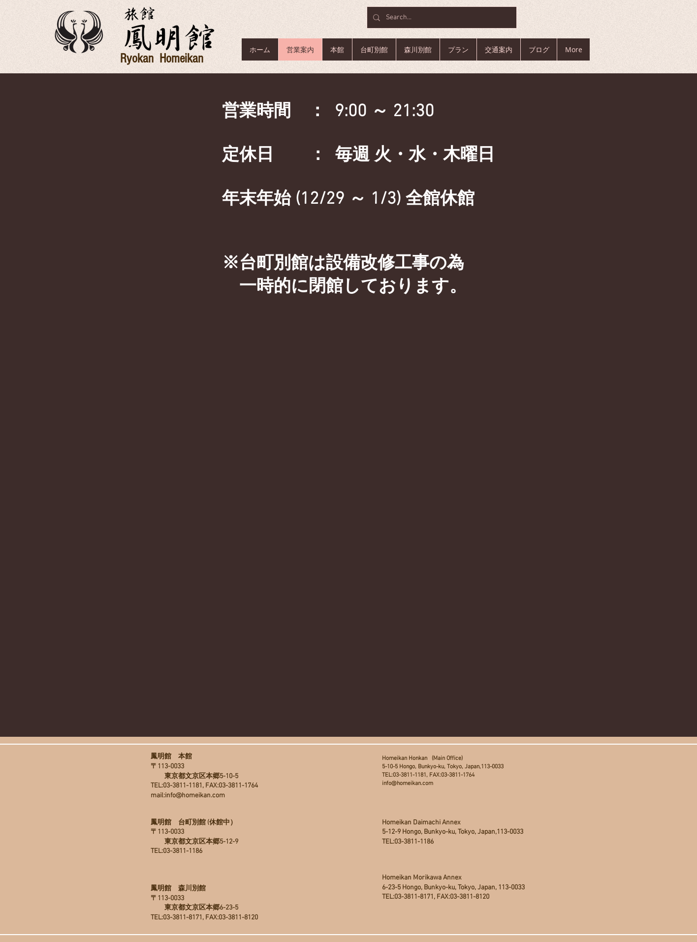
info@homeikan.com (195, 795)
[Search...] (441, 17)
